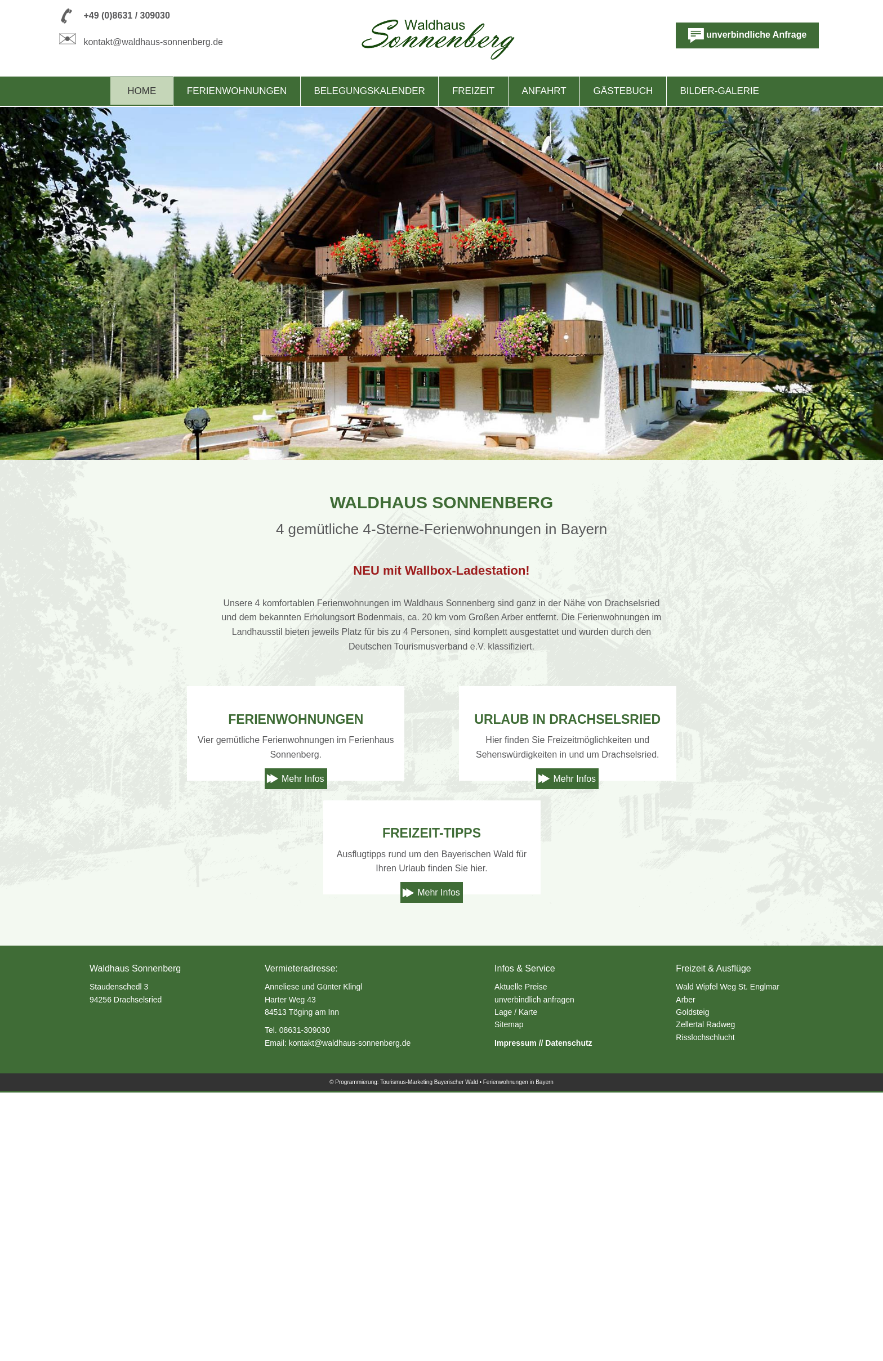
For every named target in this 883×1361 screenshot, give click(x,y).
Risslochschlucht (705, 1305)
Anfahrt (544, 91)
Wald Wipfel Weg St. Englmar (727, 1255)
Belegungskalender (369, 91)
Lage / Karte (515, 1280)
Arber (685, 1268)
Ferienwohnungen (237, 91)
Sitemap (508, 1292)
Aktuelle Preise (520, 1255)
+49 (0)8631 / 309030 (126, 15)
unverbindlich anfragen (534, 1268)
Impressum (515, 1311)
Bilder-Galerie (719, 91)
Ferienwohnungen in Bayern (518, 1350)
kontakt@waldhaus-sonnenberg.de (153, 42)
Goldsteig (692, 1280)
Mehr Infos (303, 912)
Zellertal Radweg (705, 1292)
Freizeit (473, 91)
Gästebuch (623, 91)
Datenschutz (568, 1311)
